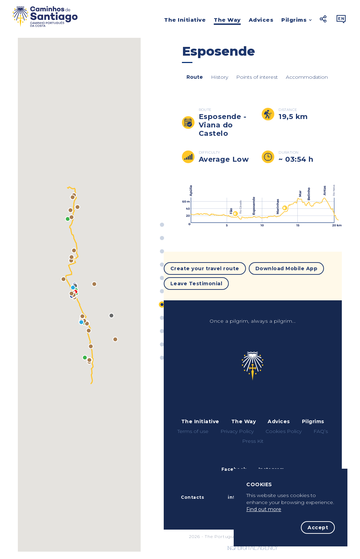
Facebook (234, 465)
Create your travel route (204, 267)
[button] (67, 226)
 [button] (323, 19)
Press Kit (252, 437)
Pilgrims (293, 20)
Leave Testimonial (196, 280)
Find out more (263, 509)
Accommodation (302, 81)
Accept (318, 527)
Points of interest (252, 81)
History (215, 81)
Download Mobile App (286, 267)
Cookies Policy (284, 428)
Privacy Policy (237, 428)
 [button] (341, 19)
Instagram (271, 465)
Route (190, 81)
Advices (261, 19)
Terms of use (193, 428)
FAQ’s (320, 428)
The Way (227, 19)
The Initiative (185, 19)
